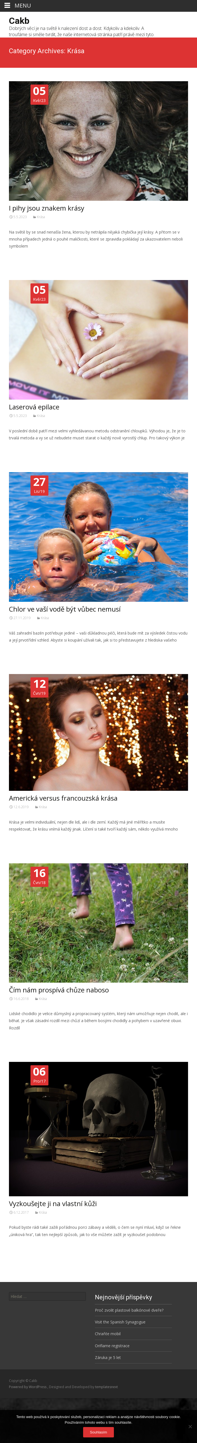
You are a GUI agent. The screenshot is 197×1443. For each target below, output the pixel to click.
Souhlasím (98, 1432)
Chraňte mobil (108, 1333)
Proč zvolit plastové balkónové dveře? (129, 1310)
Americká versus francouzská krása (63, 798)
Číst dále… (19, 256)
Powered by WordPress (28, 1386)
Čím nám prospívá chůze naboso (59, 989)
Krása (41, 217)
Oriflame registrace (112, 1345)
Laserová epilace (34, 406)
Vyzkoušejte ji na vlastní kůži (53, 1203)
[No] (190, 1426)
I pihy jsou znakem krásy (46, 208)
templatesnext (106, 1386)
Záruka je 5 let (108, 1357)
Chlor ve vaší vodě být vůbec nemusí (65, 609)
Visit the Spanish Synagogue (120, 1322)
